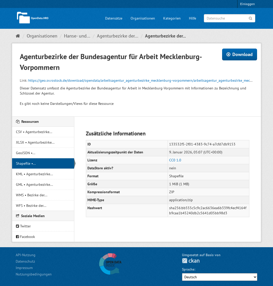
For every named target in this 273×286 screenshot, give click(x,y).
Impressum (24, 267)
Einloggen (247, 4)
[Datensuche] (229, 18)
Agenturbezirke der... (117, 36)
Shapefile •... (26, 163)
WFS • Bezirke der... (31, 205)
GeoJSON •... (25, 153)
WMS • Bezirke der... (31, 195)
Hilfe (192, 18)
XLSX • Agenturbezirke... (35, 142)
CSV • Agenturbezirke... (34, 132)
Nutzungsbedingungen (34, 274)
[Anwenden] (250, 18)
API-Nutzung (25, 255)
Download (239, 54)
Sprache (188, 269)
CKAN (190, 260)
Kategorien (172, 18)
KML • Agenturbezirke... (34, 174)
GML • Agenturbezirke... (34, 184)
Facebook (25, 236)
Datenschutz (25, 261)
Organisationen (143, 18)
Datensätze (113, 18)
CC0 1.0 (175, 160)
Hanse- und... (77, 36)
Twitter (23, 226)
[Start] (18, 36)
